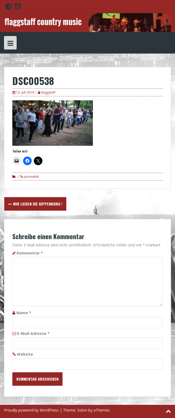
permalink (31, 176)
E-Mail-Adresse (33, 333)
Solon (82, 410)
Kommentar (30, 253)
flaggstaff (48, 92)
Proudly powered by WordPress (31, 410)
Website (25, 354)
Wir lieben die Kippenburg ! (35, 204)
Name (23, 312)
